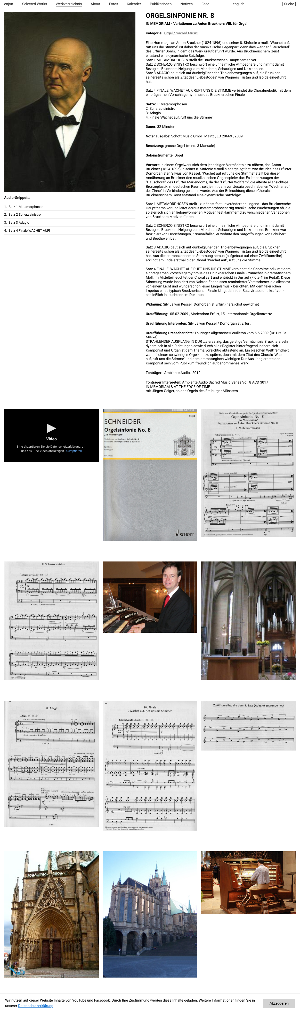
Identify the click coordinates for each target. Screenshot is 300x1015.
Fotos (113, 4)
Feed (205, 4)
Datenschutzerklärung (35, 1006)
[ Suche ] (289, 4)
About (95, 4)
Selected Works (34, 4)
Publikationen (161, 4)
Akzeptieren (74, 451)
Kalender (134, 4)
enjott (8, 4)
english (238, 4)
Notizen (186, 4)
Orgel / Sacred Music (181, 33)
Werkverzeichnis (69, 4)
